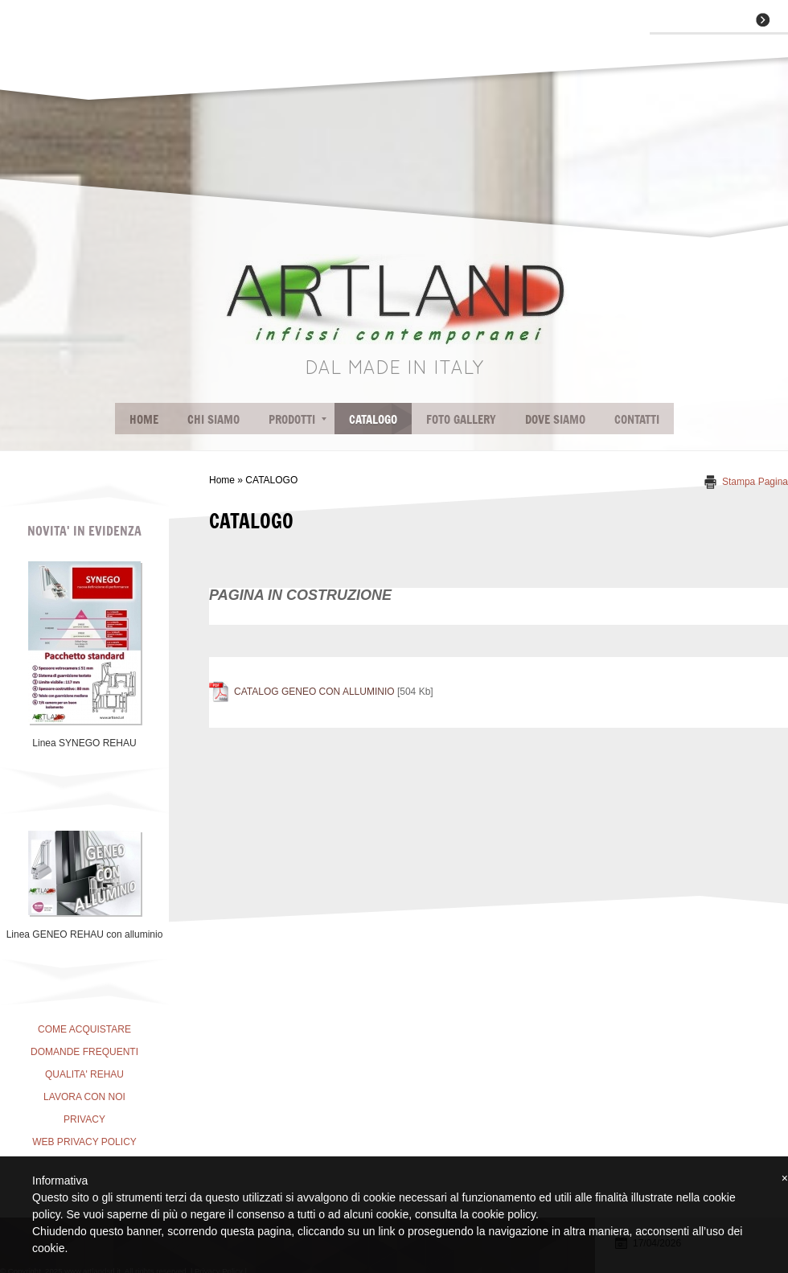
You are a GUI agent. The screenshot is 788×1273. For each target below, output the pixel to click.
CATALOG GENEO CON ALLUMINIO (314, 691)
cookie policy (504, 1214)
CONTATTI (636, 418)
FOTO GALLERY (461, 418)
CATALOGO (373, 418)
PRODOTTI (297, 418)
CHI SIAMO (213, 418)
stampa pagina (755, 481)
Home (143, 418)
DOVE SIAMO (555, 418)
